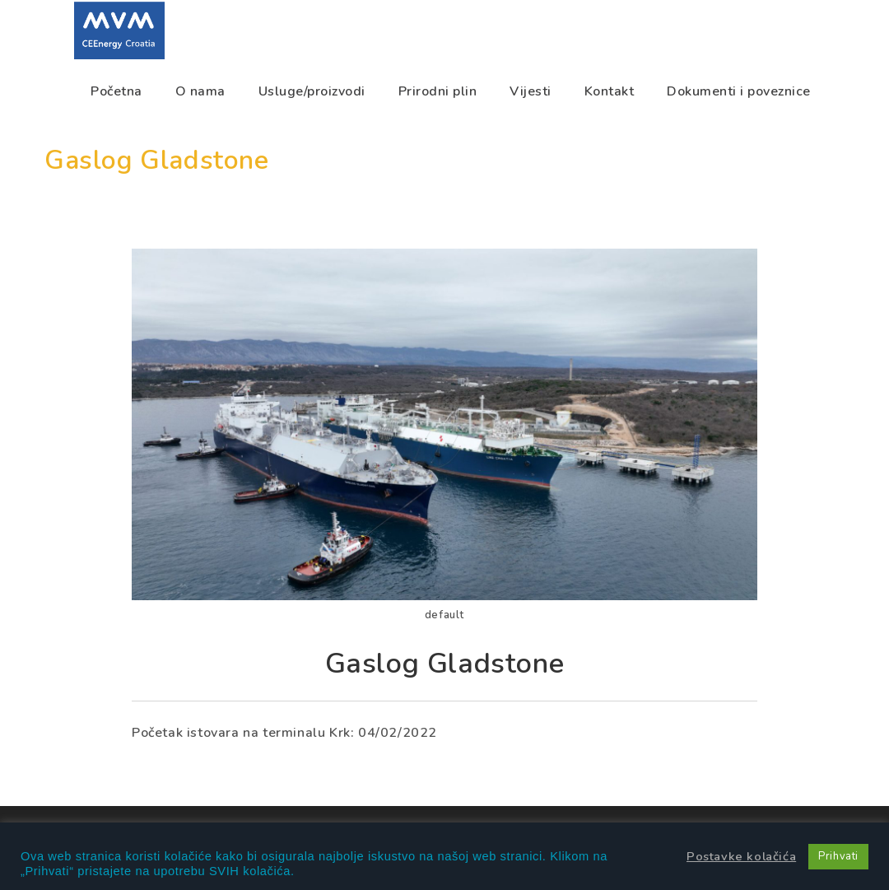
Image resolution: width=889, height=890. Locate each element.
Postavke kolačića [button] (741, 856)
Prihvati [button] (838, 856)
